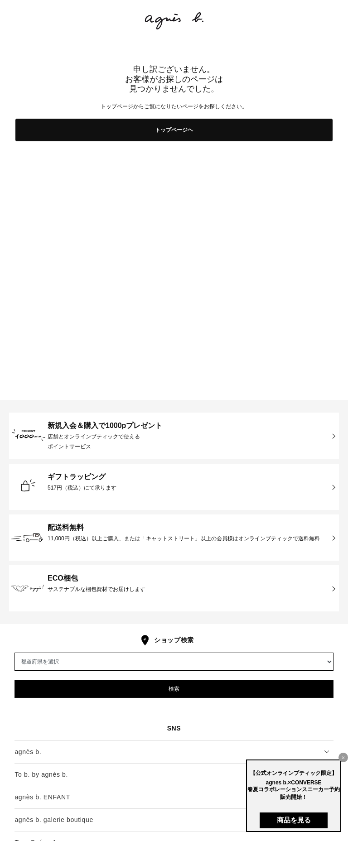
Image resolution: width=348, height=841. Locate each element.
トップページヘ (174, 130)
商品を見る (294, 820)
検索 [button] (174, 689)
